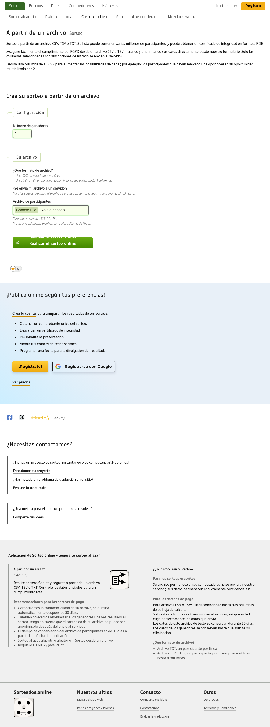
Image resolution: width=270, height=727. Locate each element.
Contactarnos (149, 708)
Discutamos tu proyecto (31, 470)
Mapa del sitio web (90, 699)
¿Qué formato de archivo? (33, 170)
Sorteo (14, 6)
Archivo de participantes (32, 201)
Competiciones (81, 6)
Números (110, 6)
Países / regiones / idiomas (95, 708)
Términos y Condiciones (220, 708)
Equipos (36, 6)
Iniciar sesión (226, 6)
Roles (55, 6)
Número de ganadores (30, 126)
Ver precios (211, 699)
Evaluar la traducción (29, 488)
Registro (253, 6)
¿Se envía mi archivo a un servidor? (40, 188)
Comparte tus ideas (28, 517)
